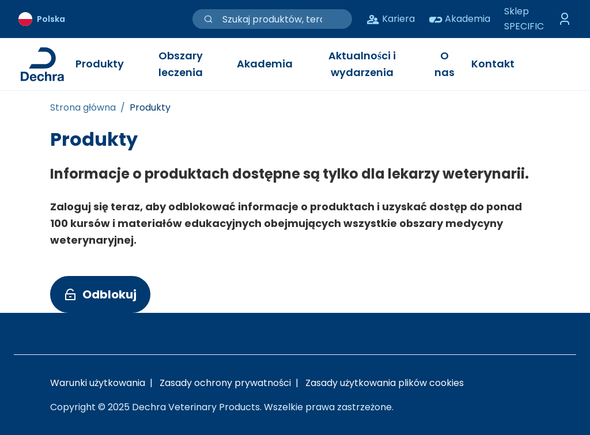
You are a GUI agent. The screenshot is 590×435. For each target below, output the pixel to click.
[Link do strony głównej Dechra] (42, 64)
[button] (100, 294)
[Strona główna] (83, 107)
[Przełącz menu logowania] (565, 19)
